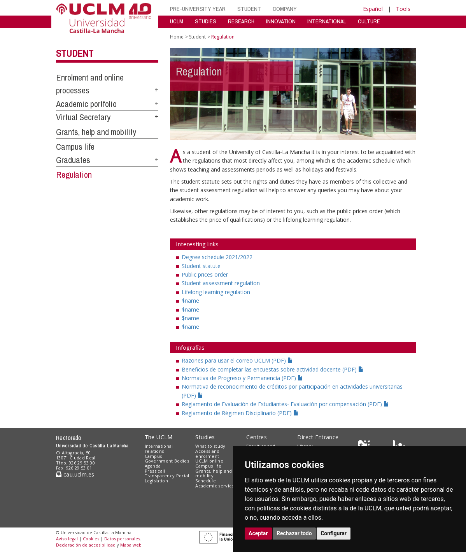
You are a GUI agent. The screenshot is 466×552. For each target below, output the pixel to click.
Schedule (205, 481)
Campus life (75, 146)
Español (373, 8)
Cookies (91, 538)
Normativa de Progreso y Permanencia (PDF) (242, 378)
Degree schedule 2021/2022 (217, 257)
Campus (153, 456)
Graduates (73, 160)
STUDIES (205, 21)
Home (177, 36)
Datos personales (122, 538)
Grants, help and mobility (96, 132)
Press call (155, 471)
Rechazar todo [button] (294, 533)
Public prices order (205, 274)
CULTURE (369, 21)
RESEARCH (241, 21)
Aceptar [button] (258, 533)
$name (190, 300)
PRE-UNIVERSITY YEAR (198, 9)
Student (74, 53)
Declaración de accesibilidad (86, 545)
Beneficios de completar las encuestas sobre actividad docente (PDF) (273, 369)
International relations (159, 448)
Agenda (153, 466)
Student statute (201, 266)
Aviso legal (67, 538)
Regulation (74, 174)
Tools (403, 8)
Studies (205, 437)
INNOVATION (281, 21)
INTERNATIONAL (326, 21)
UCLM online (209, 461)
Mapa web (131, 545)
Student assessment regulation (221, 283)
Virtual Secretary (83, 117)
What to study (210, 446)
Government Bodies (167, 461)
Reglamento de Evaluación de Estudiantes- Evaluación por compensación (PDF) (285, 404)
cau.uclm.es (75, 474)
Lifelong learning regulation (216, 292)
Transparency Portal (167, 475)
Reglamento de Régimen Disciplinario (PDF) (240, 413)
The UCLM (159, 437)
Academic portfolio (86, 104)
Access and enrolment (207, 453)
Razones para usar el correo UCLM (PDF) (237, 360)
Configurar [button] (334, 533)
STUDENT (249, 9)
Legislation (156, 481)
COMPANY (285, 9)
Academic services (216, 486)
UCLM (176, 21)
